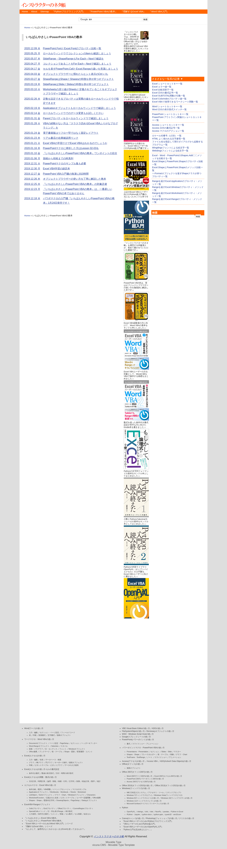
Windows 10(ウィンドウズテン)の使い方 (176, 798)
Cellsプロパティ (35, 808)
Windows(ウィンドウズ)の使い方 (136, 788)
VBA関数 (47, 789)
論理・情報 (51, 781)
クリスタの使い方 (186, 818)
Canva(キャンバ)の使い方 (133, 818)
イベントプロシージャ (61, 789)
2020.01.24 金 (32, 133)
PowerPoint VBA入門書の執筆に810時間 (66, 173)
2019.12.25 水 (32, 184)
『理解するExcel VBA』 (133, 11)
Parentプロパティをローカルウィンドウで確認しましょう (75, 118)
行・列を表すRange (55, 811)
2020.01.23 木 (32, 138)
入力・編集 (33, 732)
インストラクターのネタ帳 (43, 4)
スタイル (64, 746)
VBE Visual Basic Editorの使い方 (136, 728)
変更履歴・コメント (85, 752)
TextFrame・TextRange (136, 757)
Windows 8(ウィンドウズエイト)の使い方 (143, 798)
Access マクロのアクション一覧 (168, 131)
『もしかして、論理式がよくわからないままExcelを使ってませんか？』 (55, 829)
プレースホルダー (148, 754)
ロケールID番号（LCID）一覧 (166, 135)
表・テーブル (57, 752)
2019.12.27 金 (32, 173)
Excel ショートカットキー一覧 (167, 83)
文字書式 (51, 735)
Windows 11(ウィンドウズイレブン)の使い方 (144, 801)
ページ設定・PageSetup (58, 743)
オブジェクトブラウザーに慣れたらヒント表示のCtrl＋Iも (75, 74)
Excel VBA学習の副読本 (56, 168)
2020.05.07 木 (32, 58)
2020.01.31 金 (32, 118)
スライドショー (161, 757)
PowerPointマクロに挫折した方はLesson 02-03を (71, 148)
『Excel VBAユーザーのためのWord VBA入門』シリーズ (48, 823)
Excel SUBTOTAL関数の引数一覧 (168, 95)
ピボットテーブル (67, 798)
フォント (62, 749)
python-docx (147, 814)
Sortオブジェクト (45, 795)
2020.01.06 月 (32, 158)
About (34, 11)
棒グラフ (39, 762)
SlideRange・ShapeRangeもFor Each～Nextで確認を (73, 58)
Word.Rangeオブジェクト (39, 746)
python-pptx (158, 814)
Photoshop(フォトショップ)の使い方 (161, 818)
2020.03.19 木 (32, 84)
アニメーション (175, 757)
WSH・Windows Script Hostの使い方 (138, 734)
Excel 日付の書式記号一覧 (165, 92)
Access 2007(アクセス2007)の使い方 (141, 782)
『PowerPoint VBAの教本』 (102, 11)
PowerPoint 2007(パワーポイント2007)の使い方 (145, 779)
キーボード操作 (61, 762)
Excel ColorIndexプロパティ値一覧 (169, 98)
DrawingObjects (62, 800)
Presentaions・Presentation (137, 752)
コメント (54, 814)
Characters (91, 795)
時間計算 (41, 781)
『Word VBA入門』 (159, 11)
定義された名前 (52, 798)
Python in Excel (177, 812)
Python (125, 808)
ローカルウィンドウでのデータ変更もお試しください (73, 113)
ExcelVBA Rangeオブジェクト (37, 804)
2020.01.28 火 (32, 123)
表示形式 (68, 811)
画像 (172, 754)
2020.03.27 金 (32, 79)
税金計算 (85, 781)
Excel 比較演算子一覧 (163, 89)
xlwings (140, 812)
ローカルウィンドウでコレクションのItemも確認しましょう (77, 53)
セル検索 (78, 814)
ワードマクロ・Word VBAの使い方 (39, 739)
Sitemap (44, 11)
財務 (78, 781)
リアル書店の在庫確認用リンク (60, 138)
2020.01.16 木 (32, 148)
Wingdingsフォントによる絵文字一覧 (170, 147)
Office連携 (33, 752)
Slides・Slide (166, 752)
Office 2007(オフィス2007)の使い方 (137, 772)
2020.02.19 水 (32, 108)
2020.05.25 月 (32, 53)
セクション (75, 743)
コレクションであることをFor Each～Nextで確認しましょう (77, 63)
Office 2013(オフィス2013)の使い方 (170, 785)
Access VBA (152, 761)
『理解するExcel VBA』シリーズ (38, 826)
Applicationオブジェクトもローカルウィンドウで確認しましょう (79, 108)
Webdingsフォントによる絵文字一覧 (170, 150)
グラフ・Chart (60, 795)
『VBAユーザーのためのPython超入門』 (139, 824)
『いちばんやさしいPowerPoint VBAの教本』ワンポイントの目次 (80, 153)
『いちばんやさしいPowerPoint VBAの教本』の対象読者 (75, 184)
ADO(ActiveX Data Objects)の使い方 (175, 761)
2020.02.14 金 (32, 113)
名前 (41, 760)
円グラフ (49, 762)
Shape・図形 (69, 752)
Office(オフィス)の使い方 (132, 764)
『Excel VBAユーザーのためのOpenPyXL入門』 (142, 827)
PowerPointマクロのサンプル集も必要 (64, 163)
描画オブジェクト (64, 735)
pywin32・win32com (173, 814)
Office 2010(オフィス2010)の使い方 (137, 785)
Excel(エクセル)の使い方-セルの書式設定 (41, 769)
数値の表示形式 (48, 773)
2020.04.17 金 (32, 68)
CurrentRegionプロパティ (83, 808)
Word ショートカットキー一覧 (167, 106)
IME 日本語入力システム (136, 792)
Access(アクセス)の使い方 (133, 761)
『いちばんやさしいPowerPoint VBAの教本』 (43, 821)
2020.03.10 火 (32, 89)
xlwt (151, 812)
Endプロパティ (50, 808)
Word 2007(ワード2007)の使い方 (139, 776)
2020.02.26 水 (32, 98)
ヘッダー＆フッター (89, 743)
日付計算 (32, 781)
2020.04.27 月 (32, 63)
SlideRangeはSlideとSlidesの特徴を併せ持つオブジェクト (76, 84)
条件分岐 (32, 789)
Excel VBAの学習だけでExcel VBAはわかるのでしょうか (75, 143)
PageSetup (75, 800)
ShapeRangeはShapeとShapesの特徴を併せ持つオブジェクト (78, 79)
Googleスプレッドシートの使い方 (136, 737)
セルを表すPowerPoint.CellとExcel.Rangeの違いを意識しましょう (80, 68)
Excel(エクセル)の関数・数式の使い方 (40, 777)
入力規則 (32, 814)
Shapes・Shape (35, 800)
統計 (99, 781)
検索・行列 (62, 781)
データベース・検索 (53, 760)
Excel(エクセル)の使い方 (34, 756)
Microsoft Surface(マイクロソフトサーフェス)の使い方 (148, 803)
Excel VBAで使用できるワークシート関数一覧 (175, 101)
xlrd (146, 812)
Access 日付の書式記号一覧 (166, 128)
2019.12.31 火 (32, 163)
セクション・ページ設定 (49, 732)
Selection (54, 746)
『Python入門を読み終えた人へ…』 (137, 829)
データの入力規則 (72, 765)
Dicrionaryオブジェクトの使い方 (160, 731)
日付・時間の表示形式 (64, 773)
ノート (149, 757)
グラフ (31, 762)
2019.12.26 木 (32, 178)
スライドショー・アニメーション (145, 744)
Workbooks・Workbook (59, 792)
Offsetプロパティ (64, 808)
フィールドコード (68, 732)
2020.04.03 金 (32, 74)
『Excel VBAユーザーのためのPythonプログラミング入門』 (147, 821)
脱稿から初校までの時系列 (58, 158)
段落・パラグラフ (36, 749)
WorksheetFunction (36, 798)
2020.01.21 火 (32, 143)
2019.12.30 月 (32, 168)
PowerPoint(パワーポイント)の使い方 (138, 739)
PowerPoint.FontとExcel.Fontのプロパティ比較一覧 (72, 48)
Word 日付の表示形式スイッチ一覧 (169, 109)
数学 (93, 781)
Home (25, 11)
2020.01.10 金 (32, 153)
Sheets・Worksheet (78, 792)
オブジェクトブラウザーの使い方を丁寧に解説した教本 (74, 178)
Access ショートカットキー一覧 (168, 125)
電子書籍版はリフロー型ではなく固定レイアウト (71, 133)
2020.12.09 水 (32, 48)
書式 (128, 744)
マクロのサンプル (79, 789)
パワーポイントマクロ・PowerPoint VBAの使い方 (143, 748)
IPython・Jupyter (133, 814)
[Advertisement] (136, 666)
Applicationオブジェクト (38, 792)
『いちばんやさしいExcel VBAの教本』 (41, 818)
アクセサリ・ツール (156, 792)
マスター (177, 752)
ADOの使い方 (158, 728)
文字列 (71, 781)
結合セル (87, 814)
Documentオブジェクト (38, 743)
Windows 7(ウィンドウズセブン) (139, 795)
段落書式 (42, 735)
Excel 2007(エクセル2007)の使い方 (168, 776)
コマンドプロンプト (174, 792)
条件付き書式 (34, 773)
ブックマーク (44, 752)
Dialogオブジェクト (89, 800)
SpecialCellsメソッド (37, 811)
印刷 (34, 735)
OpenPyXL (131, 812)
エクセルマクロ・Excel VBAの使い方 (40, 785)
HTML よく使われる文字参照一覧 (168, 138)
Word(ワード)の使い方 (33, 728)
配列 (40, 789)
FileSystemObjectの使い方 (133, 731)
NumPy (158, 812)
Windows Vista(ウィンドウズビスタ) (168, 795)
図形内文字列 (49, 800)
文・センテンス (51, 749)
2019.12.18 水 (32, 198)
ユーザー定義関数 (83, 798)
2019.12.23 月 (32, 189)
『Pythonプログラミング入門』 (68, 11)
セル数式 (69, 814)
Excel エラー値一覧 (161, 86)
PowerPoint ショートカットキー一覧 (170, 114)
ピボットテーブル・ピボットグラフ (48, 765)
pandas (166, 812)
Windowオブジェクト (77, 749)
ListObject (33, 795)
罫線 (61, 814)
